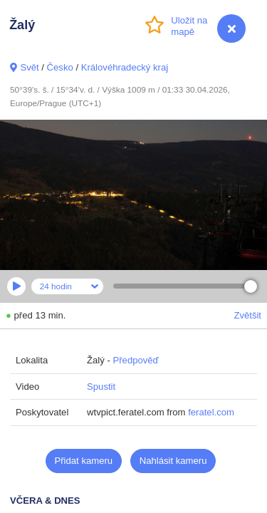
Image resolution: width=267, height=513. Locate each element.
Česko (60, 67)
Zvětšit (247, 315)
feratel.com (211, 412)
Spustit (101, 386)
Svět (29, 67)
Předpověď (135, 360)
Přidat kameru (84, 460)
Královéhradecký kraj (124, 67)
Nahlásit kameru (173, 460)
